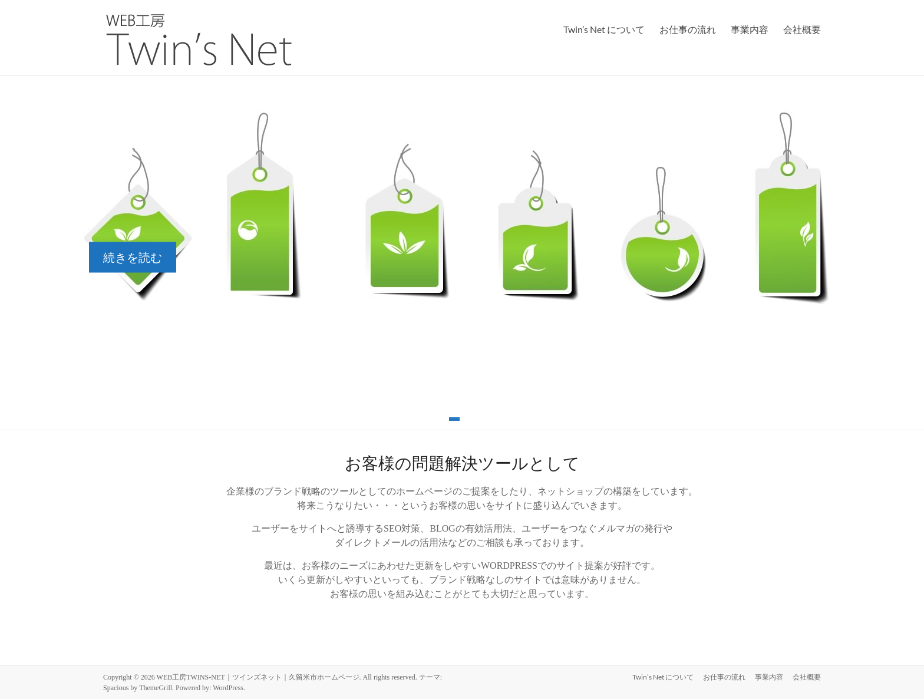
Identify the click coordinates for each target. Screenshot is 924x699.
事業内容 (749, 29)
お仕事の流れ (687, 29)
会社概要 (802, 29)
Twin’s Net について (604, 29)
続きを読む (132, 257)
